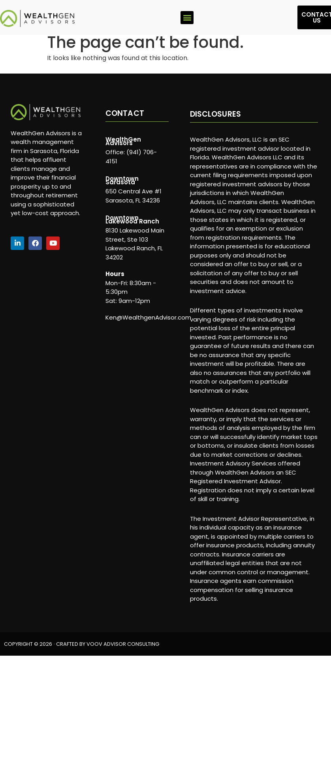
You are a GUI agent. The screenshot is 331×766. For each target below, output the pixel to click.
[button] (187, 17)
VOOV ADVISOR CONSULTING (123, 644)
